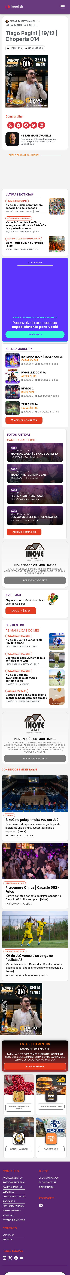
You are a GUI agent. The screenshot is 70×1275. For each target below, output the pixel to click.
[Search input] (33, 1241)
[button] (10, 125)
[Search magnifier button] (61, 1241)
